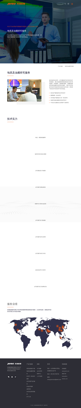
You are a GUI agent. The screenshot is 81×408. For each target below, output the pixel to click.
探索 (38, 364)
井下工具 (29, 396)
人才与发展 (39, 376)
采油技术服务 (30, 386)
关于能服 (39, 368)
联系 (48, 364)
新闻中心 (39, 373)
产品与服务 (60, 66)
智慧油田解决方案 (31, 368)
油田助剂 (29, 389)
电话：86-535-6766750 (53, 374)
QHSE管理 (39, 371)
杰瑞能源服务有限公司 (38, 405)
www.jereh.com (65, 371)
